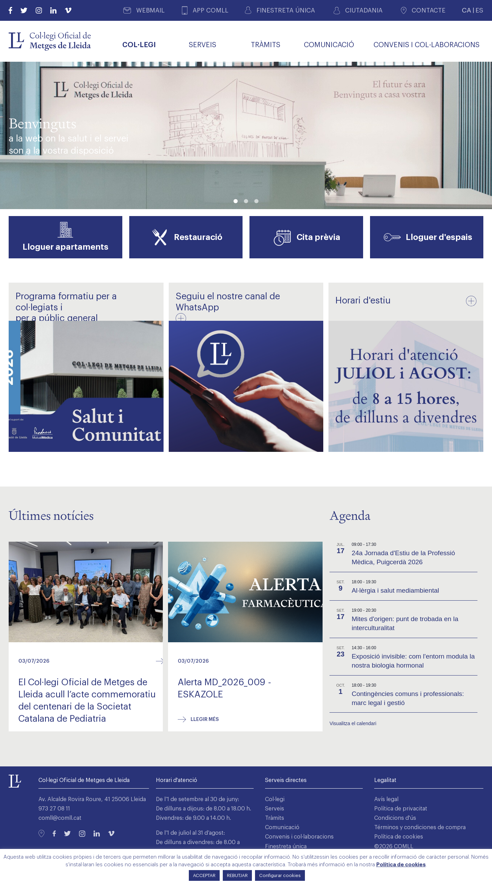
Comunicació (282, 827)
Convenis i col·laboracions (299, 837)
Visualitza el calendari (353, 723)
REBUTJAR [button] (237, 875)
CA (466, 10)
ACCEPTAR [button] (204, 875)
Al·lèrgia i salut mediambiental (395, 590)
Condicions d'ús (395, 818)
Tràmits (274, 818)
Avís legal (386, 799)
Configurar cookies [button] (280, 875)
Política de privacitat (400, 808)
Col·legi (274, 799)
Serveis (274, 808)
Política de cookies (398, 837)
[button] (236, 201)
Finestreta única (286, 846)
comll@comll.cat (59, 818)
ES (479, 10)
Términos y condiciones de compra (420, 827)
